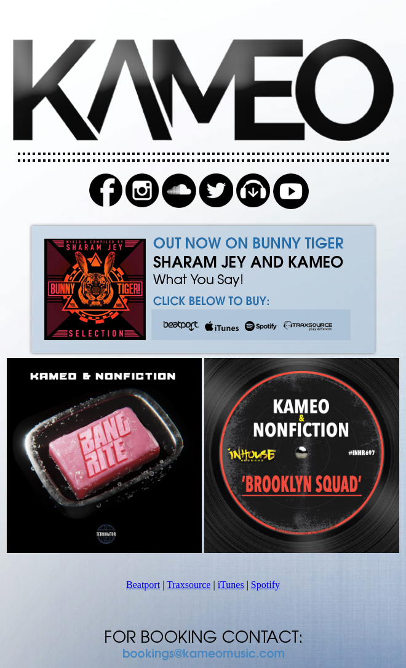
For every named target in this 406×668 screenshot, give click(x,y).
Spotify (265, 584)
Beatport (143, 584)
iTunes (231, 584)
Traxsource (188, 584)
